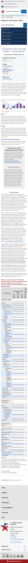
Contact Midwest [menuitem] (6, 43)
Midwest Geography (7, 32)
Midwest (3, 17)
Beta (3, 517)
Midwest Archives (6, 39)
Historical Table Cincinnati (7, 78)
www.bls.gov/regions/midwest (8, 70)
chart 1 (18, 95)
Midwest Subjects (6, 36)
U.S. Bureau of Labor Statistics (13, 11)
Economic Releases (7, 507)
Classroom (5, 512)
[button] (24, 546)
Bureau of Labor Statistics (7, 15)
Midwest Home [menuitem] (5, 29)
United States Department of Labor (9, 6)
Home (3, 488)
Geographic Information (19, 15)
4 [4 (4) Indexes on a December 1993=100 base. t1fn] (6, 381)
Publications (5, 502)
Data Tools (5, 497)
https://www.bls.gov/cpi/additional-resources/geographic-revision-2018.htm (13, 161)
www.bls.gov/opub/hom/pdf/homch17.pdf (14, 241)
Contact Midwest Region (16, 542)
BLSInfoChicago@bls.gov (7, 69)
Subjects (4, 492)
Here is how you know (9, 3)
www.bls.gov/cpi (4, 238)
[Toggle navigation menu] (24, 11)
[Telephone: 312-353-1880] (19, 536)
